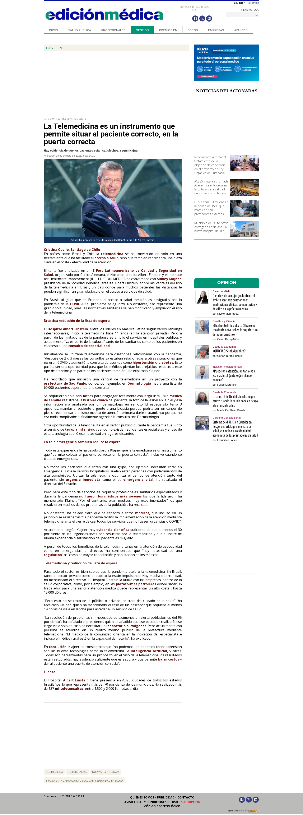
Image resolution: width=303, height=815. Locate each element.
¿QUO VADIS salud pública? (229, 351)
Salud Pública (79, 30)
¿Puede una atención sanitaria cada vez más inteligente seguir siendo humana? (234, 375)
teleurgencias (77, 772)
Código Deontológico (162, 806)
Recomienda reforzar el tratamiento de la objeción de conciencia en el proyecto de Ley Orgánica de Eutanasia (210, 165)
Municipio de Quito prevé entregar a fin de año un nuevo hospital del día (211, 227)
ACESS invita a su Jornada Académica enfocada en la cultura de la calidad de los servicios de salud (211, 187)
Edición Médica (104, 14)
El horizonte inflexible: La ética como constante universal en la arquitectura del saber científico (235, 330)
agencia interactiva (243, 811)
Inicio (53, 30)
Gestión (142, 30)
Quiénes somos (142, 797)
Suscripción (190, 802)
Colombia (253, 3)
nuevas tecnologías (105, 772)
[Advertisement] (226, 124)
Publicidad (165, 797)
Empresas (216, 30)
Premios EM (168, 30)
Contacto (185, 797)
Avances (241, 30)
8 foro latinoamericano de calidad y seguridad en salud (84, 780)
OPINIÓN (226, 282)
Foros (193, 30)
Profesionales (113, 30)
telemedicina (54, 772)
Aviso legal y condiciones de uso (151, 802)
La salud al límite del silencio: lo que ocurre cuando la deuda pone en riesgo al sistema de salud (235, 401)
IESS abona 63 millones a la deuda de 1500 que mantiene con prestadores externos (211, 208)
